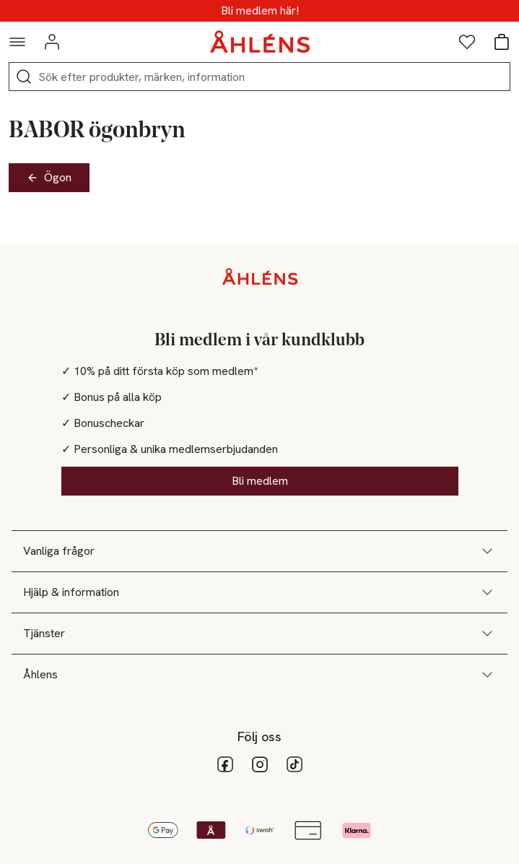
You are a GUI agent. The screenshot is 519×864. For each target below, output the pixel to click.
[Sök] (23, 76)
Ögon (49, 177)
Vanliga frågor (259, 551)
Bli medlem (260, 480)
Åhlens (259, 674)
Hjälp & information (259, 592)
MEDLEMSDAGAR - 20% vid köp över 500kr (259, 11)
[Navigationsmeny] (17, 42)
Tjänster (259, 633)
